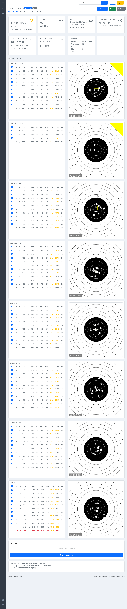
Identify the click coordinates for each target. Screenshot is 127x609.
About (123, 606)
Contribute (111, 606)
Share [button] (120, 9)
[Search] (90, 3)
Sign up (120, 3)
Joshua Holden (13, 11)
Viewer (101, 9)
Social (105, 606)
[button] (123, 59)
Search (104, 3)
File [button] (112, 9)
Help (95, 606)
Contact (100, 606)
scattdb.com (18, 606)
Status (118, 606)
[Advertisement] (63, 554)
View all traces (16, 58)
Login (113, 3)
